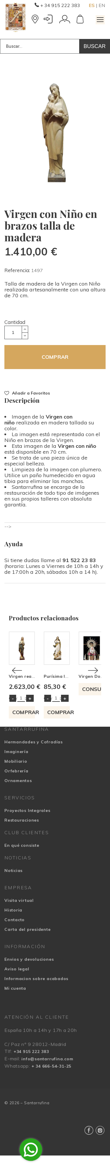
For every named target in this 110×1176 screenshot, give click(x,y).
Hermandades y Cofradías (33, 762)
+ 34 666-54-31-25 (51, 1086)
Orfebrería (16, 791)
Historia (13, 930)
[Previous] (17, 680)
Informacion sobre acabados (36, 998)
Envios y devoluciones (29, 979)
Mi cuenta (15, 1008)
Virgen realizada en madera (39, 696)
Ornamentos (18, 800)
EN (102, 5)
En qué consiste (21, 865)
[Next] (93, 680)
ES (92, 5)
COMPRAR (55, 357)
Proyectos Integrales (27, 830)
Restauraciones (21, 840)
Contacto (14, 940)
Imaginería (16, 771)
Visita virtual (19, 920)
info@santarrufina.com (47, 1079)
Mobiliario (15, 781)
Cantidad (14, 322)
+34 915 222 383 (31, 1071)
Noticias (13, 890)
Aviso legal (16, 989)
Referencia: (17, 270)
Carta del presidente (27, 949)
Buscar (95, 46)
